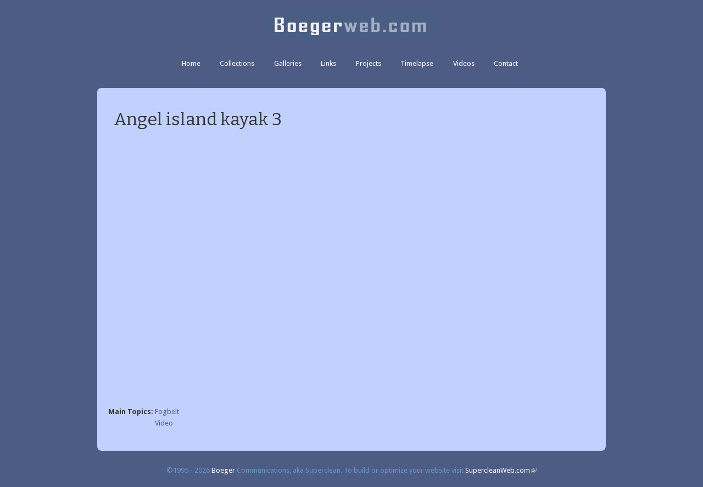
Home (191, 63)
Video (164, 423)
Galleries (288, 63)
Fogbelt (167, 411)
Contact (506, 63)
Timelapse (416, 63)
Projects (368, 63)
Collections (237, 63)
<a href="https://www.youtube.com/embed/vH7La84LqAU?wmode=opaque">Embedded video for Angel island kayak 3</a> (351, 269)
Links (328, 63)
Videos (464, 63)
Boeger (223, 470)
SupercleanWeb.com (501, 470)
